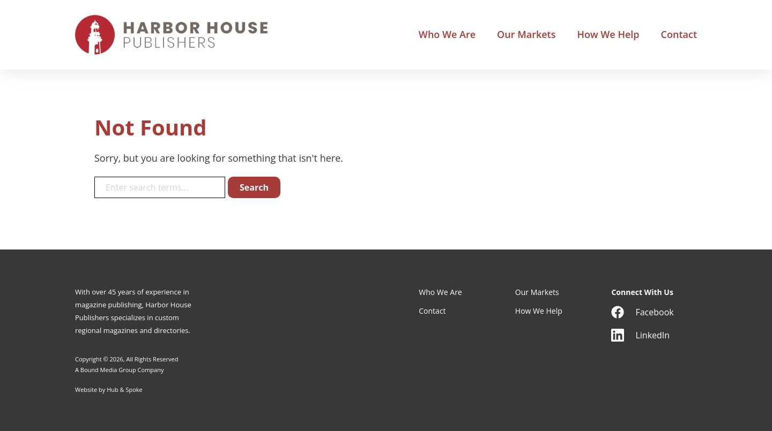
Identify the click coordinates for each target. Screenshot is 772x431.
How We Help (608, 34)
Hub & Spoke (125, 389)
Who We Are (447, 34)
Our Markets (526, 34)
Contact (679, 34)
